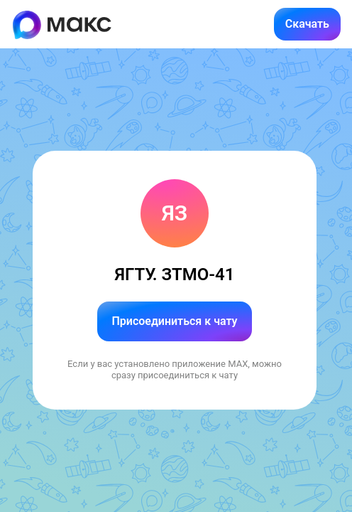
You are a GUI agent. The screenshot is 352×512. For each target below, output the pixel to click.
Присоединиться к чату (174, 321)
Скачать (307, 24)
